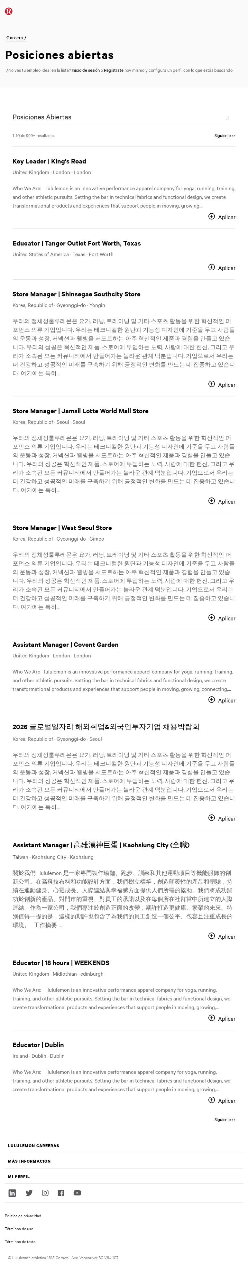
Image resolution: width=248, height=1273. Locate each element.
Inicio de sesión (86, 70)
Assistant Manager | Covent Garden (66, 644)
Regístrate (114, 70)
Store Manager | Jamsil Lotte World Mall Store (81, 410)
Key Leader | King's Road (49, 160)
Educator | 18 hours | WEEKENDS (61, 962)
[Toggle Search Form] (227, 117)
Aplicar (226, 216)
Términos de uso (19, 1228)
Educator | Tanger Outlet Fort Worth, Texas (77, 242)
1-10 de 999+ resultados (34, 135)
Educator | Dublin (38, 1044)
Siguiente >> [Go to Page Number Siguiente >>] (225, 135)
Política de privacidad (23, 1215)
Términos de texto (20, 1241)
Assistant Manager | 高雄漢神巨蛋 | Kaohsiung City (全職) (101, 844)
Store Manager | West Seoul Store (62, 527)
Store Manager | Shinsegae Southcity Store (77, 293)
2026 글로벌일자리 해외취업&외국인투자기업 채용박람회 (106, 726)
